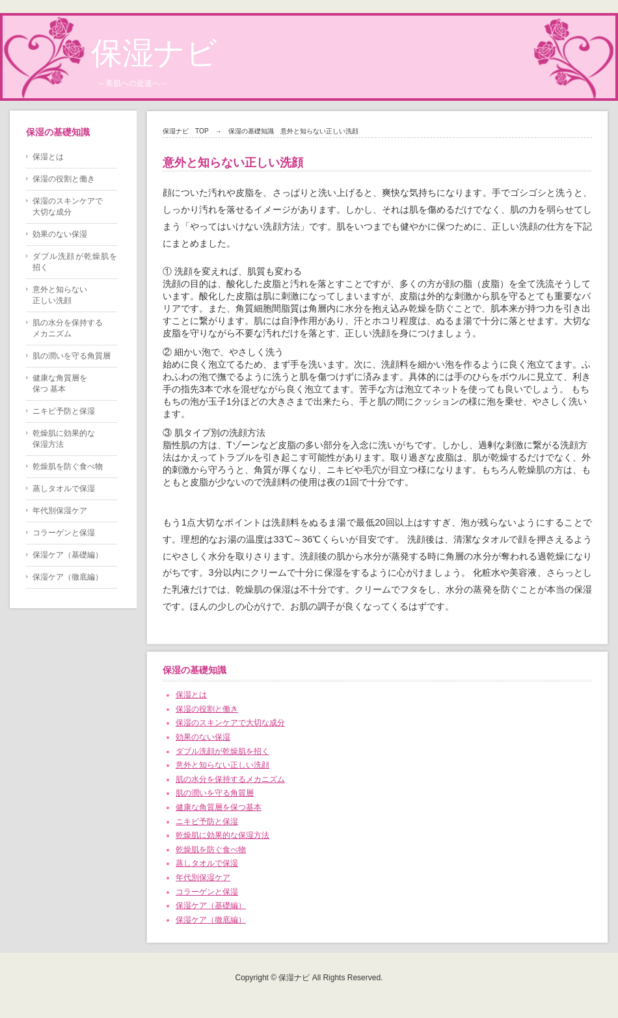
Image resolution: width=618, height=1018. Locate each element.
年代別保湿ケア (203, 877)
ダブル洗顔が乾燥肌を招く (222, 751)
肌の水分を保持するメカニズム (230, 779)
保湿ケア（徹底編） (211, 919)
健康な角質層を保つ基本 (219, 807)
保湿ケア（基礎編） (211, 905)
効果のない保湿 (203, 737)
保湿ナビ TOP (186, 131)
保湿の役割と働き (207, 709)
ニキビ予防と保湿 (207, 821)
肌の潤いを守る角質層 (215, 792)
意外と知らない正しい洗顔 (222, 765)
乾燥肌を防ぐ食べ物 (211, 849)
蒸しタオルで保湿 (207, 863)
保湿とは (191, 694)
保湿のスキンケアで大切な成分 (230, 722)
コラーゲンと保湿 (207, 891)
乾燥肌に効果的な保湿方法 (222, 835)
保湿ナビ (154, 53)
